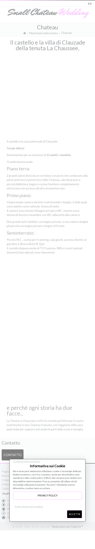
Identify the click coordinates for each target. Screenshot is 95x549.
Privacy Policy (48, 495)
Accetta (74, 514)
